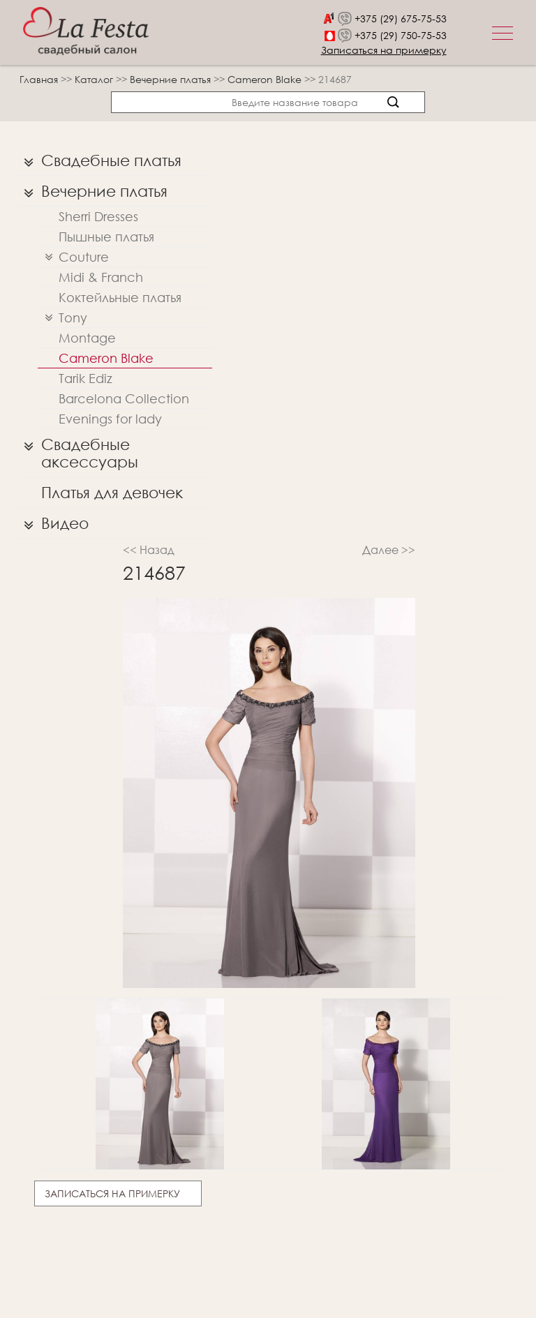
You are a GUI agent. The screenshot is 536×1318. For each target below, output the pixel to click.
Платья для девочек (112, 492)
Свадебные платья (99, 160)
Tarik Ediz (85, 378)
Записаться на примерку (384, 50)
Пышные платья (106, 236)
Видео (53, 523)
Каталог (95, 79)
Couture (73, 257)
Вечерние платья (172, 79)
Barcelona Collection (124, 398)
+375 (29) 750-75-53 (401, 35)
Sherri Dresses (98, 216)
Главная (39, 79)
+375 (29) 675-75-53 (401, 18)
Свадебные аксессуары (77, 449)
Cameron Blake (266, 79)
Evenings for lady (110, 418)
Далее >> (388, 549)
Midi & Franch (101, 277)
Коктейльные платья (120, 297)
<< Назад (148, 549)
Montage (87, 337)
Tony (62, 318)
